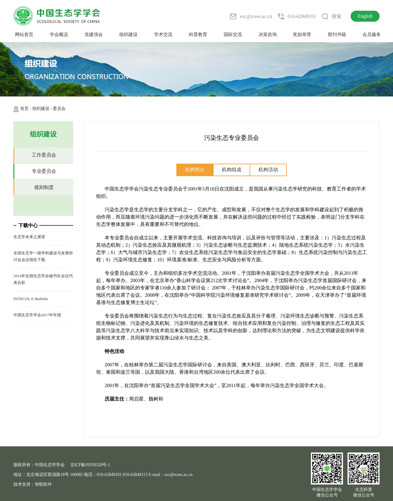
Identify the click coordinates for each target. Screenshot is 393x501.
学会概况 (59, 34)
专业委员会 (44, 171)
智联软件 (43, 484)
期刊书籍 (337, 34)
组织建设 (128, 34)
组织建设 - (42, 108)
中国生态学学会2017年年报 (37, 315)
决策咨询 (267, 34)
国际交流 (233, 34)
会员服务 (371, 34)
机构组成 (231, 169)
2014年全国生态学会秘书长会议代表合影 (43, 279)
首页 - (26, 108)
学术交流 (163, 34)
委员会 (59, 108)
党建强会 (94, 34)
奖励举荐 (302, 34)
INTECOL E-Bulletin (30, 298)
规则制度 (44, 187)
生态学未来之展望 (29, 236)
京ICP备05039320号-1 (90, 465)
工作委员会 (44, 155)
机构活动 (268, 169)
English (365, 16)
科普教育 (198, 34)
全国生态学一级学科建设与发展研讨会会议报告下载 (43, 256)
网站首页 (24, 34)
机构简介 (195, 169)
